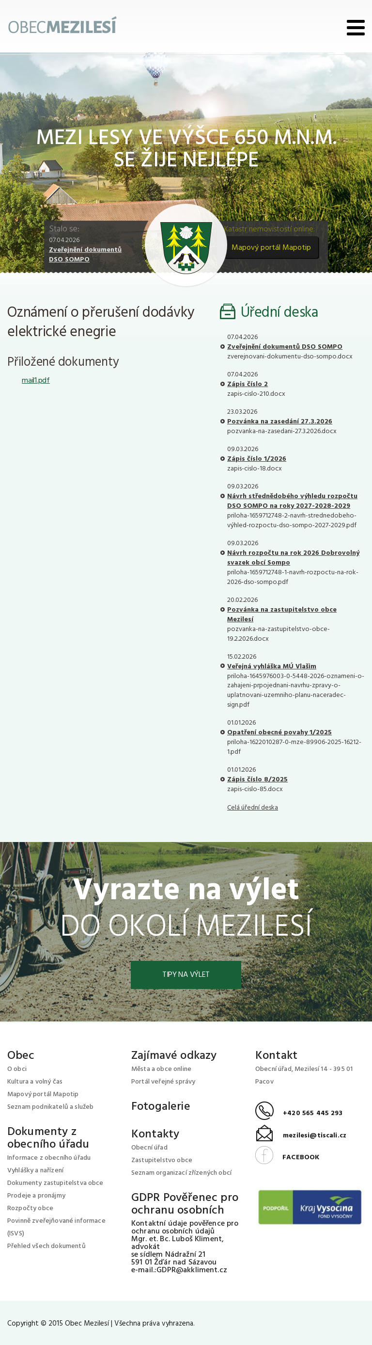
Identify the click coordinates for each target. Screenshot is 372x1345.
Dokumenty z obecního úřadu (48, 1138)
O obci (17, 1069)
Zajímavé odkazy (174, 1056)
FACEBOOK (287, 1157)
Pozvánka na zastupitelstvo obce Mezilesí (282, 614)
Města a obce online (161, 1069)
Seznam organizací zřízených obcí (181, 1173)
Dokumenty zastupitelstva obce (55, 1183)
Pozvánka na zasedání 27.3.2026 (279, 421)
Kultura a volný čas (34, 1081)
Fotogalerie (160, 1107)
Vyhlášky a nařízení (35, 1170)
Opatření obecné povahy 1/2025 (279, 732)
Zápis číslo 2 (247, 384)
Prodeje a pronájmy (36, 1195)
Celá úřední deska (252, 807)
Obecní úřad (149, 1147)
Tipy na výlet (186, 975)
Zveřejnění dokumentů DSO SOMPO (85, 254)
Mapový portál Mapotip (271, 248)
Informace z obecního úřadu (49, 1158)
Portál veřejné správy (163, 1081)
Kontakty (155, 1134)
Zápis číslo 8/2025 (257, 779)
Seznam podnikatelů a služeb (50, 1107)
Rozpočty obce (30, 1208)
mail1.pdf (36, 380)
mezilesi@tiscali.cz (300, 1135)
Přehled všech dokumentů (46, 1246)
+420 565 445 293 (299, 1113)
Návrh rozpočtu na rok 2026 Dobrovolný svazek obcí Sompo (293, 558)
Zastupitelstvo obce (161, 1160)
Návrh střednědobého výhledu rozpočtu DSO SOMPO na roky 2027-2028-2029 (292, 501)
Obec (21, 1056)
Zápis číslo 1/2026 (256, 459)
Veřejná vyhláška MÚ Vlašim (271, 666)
